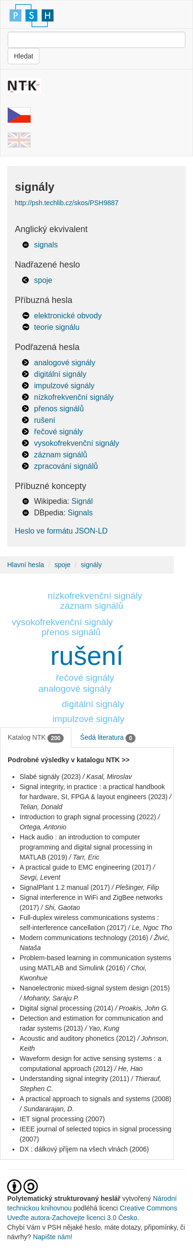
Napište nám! (52, 1237)
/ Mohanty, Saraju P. (49, 998)
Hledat (23, 56)
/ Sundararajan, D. (47, 1109)
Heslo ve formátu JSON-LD (61, 531)
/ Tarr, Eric (84, 857)
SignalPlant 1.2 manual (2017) (65, 887)
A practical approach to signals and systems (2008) (95, 1099)
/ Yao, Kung (102, 1028)
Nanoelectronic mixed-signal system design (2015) (95, 988)
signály (91, 565)
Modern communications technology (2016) (84, 938)
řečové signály (58, 432)
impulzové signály (64, 386)
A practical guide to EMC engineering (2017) (85, 867)
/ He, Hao (128, 1068)
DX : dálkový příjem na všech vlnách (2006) (84, 1149)
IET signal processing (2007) (62, 1119)
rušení (44, 420)
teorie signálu (56, 327)
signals (46, 245)
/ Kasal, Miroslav (107, 776)
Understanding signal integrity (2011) (74, 1078)
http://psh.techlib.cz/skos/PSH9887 (66, 203)
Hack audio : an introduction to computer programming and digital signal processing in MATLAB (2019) (86, 847)
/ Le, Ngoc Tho (150, 927)
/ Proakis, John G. (141, 1008)
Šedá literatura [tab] (108, 737)
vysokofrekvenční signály (76, 443)
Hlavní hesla (25, 565)
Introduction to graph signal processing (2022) (88, 817)
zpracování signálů (66, 466)
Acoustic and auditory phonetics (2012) (78, 1038)
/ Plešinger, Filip (135, 887)
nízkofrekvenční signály (74, 397)
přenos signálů (59, 409)
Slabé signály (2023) (50, 776)
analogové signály (64, 363)
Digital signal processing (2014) (66, 1008)
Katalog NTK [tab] (36, 737)
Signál (81, 501)
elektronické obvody (68, 316)
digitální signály (60, 374)
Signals (80, 513)
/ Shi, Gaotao (60, 907)
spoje (43, 280)
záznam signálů (60, 455)
